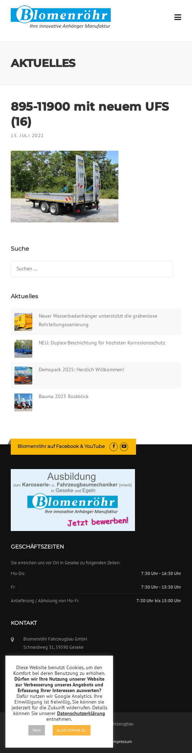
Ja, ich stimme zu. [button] (71, 730)
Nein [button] (37, 730)
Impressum (122, 741)
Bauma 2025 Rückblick (64, 396)
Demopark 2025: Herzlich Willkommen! (81, 369)
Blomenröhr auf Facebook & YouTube (61, 446)
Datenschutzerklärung (81, 713)
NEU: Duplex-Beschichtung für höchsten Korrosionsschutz (102, 342)
